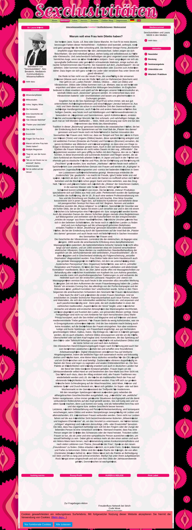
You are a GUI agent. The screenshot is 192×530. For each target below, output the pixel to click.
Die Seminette (32, 109)
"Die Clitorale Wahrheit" (36, 120)
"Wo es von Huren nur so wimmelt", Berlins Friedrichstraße (36, 163)
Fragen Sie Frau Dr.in (35, 139)
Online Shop (107, 20)
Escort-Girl (30, 134)
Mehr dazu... (59, 517)
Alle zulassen (63, 524)
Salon (74, 20)
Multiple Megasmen (34, 149)
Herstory (65, 20)
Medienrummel (120, 27)
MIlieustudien (31, 100)
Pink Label (153, 475)
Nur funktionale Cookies (38, 524)
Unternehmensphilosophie (76, 27)
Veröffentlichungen (105, 27)
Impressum (121, 20)
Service (84, 20)
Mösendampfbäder (34, 95)
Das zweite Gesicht (34, 129)
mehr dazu (30, 82)
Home (54, 20)
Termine (94, 20)
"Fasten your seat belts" (36, 125)
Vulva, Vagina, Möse (34, 104)
